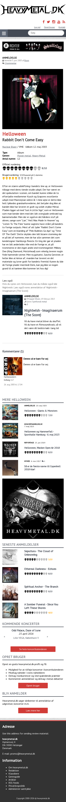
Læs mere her (33, 710)
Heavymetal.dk (33, 9)
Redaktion (14, 770)
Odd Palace (18, 630)
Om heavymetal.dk (18, 767)
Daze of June (33, 630)
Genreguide (14, 776)
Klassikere (14, 773)
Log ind (37, 27)
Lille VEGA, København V (26, 637)
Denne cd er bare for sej (35, 358)
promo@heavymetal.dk (22, 753)
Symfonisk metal (39, 301)
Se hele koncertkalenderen (33, 649)
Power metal (24, 155)
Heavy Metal (38, 155)
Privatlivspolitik (17, 785)
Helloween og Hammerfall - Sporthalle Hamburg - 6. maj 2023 (42, 433)
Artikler (12, 779)
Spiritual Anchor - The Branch (41, 586)
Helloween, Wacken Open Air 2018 (42, 447)
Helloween (14, 134)
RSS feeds (14, 782)
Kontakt (62, 27)
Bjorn (26, 60)
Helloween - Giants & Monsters (40, 410)
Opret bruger (49, 27)
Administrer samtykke (20, 788)
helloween (10, 377)
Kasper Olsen (34, 299)
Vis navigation (3, 31)
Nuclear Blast (9, 146)
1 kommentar (10, 63)
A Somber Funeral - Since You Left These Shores (41, 606)
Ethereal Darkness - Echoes (40, 569)
